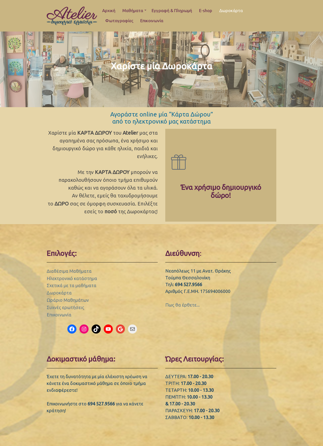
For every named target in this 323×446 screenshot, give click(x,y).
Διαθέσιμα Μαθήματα (69, 271)
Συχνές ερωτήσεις (65, 307)
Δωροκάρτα (231, 10)
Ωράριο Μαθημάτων (68, 300)
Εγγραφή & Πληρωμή (172, 10)
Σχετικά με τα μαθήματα (71, 285)
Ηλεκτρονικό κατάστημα (72, 278)
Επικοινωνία (151, 20)
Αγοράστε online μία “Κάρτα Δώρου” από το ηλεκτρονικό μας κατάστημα (161, 118)
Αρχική (108, 10)
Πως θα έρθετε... (182, 304)
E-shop (205, 10)
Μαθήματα (132, 10)
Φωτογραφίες (119, 20)
